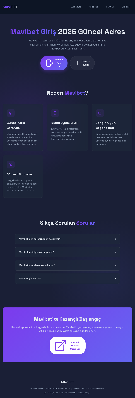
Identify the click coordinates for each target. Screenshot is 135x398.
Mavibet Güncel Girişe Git (67, 345)
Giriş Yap (93, 7)
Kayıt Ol (110, 7)
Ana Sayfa (76, 7)
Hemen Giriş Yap (54, 63)
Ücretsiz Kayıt (82, 63)
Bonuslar (126, 7)
